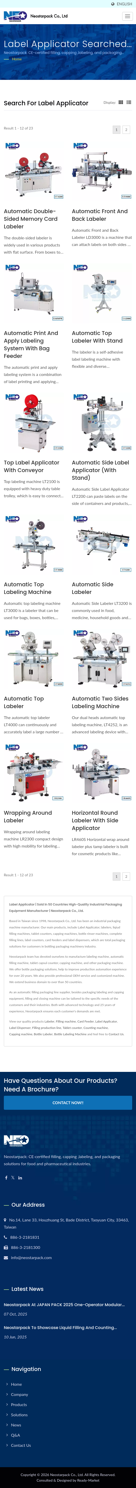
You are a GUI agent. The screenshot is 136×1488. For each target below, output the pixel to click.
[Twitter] (13, 1178)
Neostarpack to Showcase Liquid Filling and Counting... (60, 1328)
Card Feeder (85, 1021)
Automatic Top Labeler (24, 702)
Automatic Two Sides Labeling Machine (100, 702)
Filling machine (66, 1021)
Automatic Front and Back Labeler (100, 215)
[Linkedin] (20, 1178)
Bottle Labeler (43, 1034)
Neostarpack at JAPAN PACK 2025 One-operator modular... (64, 1305)
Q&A (15, 1435)
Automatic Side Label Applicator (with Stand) (100, 470)
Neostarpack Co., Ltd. (67, 1474)
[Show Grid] (121, 102)
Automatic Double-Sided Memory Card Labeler (31, 219)
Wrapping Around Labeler (28, 816)
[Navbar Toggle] (127, 16)
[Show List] (129, 102)
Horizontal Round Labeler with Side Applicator (95, 820)
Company (19, 1394)
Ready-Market (88, 1480)
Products (19, 1404)
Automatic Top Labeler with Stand (97, 336)
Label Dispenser (20, 1028)
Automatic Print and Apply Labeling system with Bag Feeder (31, 344)
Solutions (19, 1414)
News (16, 1424)
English (124, 4)
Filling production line (46, 1028)
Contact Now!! (67, 1102)
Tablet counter (72, 1028)
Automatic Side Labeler (92, 588)
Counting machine (96, 1028)
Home (17, 59)
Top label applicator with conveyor (31, 466)
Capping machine (20, 1034)
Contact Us (116, 1034)
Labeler (49, 1021)
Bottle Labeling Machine (70, 1034)
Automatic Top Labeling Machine (27, 588)
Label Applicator (106, 1021)
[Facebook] (6, 1178)
